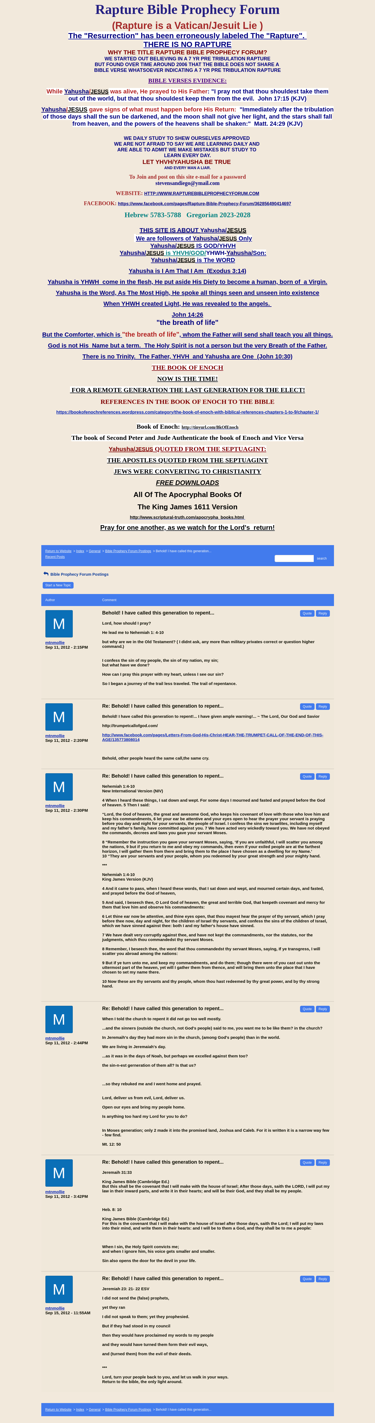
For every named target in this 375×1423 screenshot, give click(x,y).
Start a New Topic (58, 585)
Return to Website (58, 551)
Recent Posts (55, 557)
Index (80, 551)
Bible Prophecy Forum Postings (128, 551)
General (95, 551)
